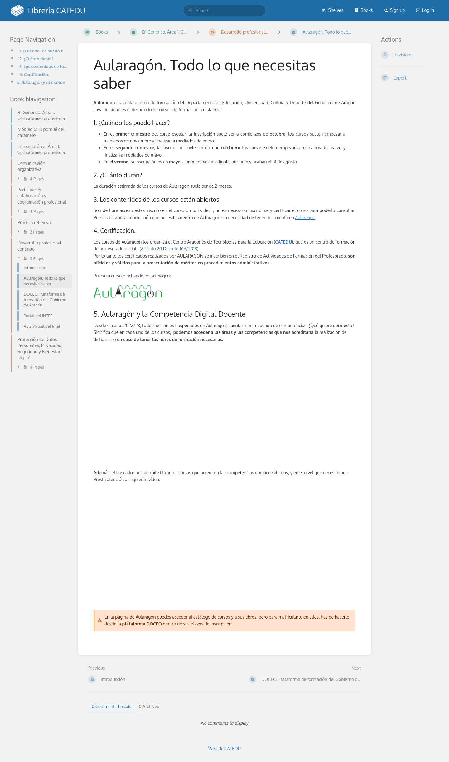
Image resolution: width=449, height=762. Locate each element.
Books (363, 10)
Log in (425, 10)
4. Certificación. (34, 74)
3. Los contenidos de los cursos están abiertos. (43, 66)
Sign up (394, 10)
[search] (224, 10)
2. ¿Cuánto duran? (36, 58)
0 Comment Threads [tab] (111, 706)
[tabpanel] (224, 723)
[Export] (410, 77)
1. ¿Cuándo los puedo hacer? (43, 50)
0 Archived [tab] (149, 706)
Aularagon (305, 217)
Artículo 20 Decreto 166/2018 (169, 248)
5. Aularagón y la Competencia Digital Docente (42, 82)
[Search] (190, 10)
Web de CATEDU (224, 748)
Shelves (332, 10)
